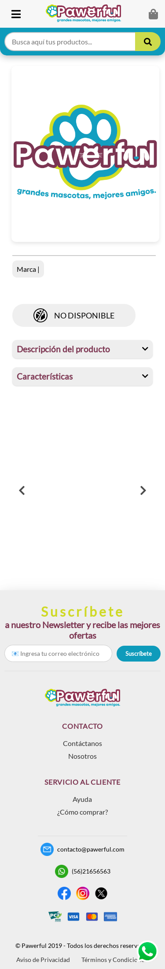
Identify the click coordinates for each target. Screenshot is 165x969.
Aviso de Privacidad (43, 959)
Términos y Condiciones (114, 959)
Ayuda (82, 799)
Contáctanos (82, 743)
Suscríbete (138, 653)
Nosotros (82, 756)
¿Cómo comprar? (82, 812)
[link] (87, 13)
